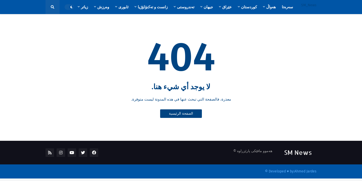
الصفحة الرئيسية (181, 113)
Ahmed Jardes (305, 171)
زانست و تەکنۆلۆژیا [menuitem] (153, 7)
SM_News (308, 5)
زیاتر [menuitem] (84, 7)
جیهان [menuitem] (208, 7)
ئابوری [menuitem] (123, 7)
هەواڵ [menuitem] (271, 7)
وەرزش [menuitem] (103, 7)
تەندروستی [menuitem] (185, 7)
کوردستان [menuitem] (249, 7)
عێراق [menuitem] (227, 7)
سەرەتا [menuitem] (287, 7)
